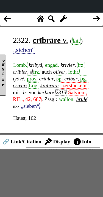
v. (50, 40)
